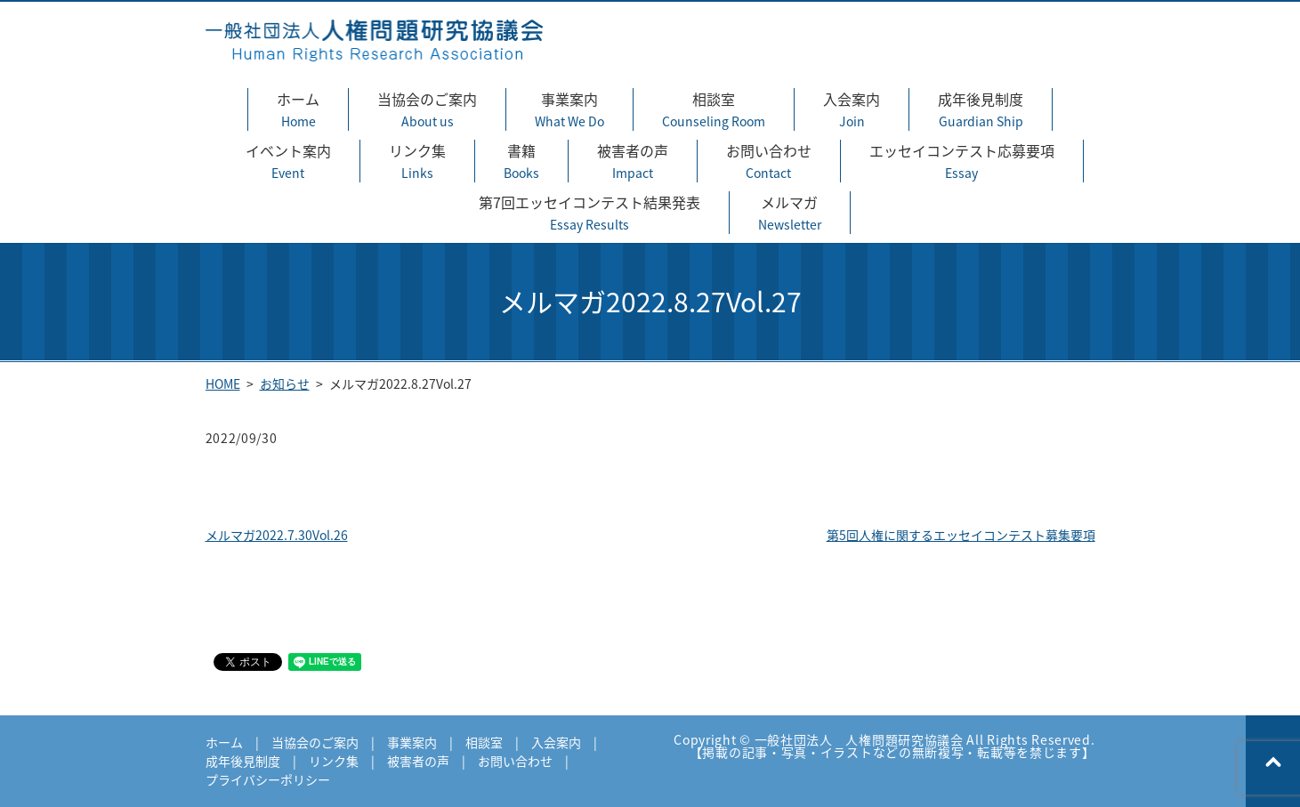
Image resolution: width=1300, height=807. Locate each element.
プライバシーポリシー (268, 779)
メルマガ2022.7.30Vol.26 (277, 535)
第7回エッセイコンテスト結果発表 (589, 212)
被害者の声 (632, 161)
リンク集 (417, 161)
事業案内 (569, 109)
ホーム (298, 109)
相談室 (713, 109)
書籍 (521, 161)
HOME (223, 383)
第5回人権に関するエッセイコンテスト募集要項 (961, 535)
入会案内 (851, 109)
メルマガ (789, 212)
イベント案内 (288, 161)
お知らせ (285, 383)
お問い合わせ (768, 161)
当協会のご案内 (427, 109)
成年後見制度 (980, 109)
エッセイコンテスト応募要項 (961, 161)
